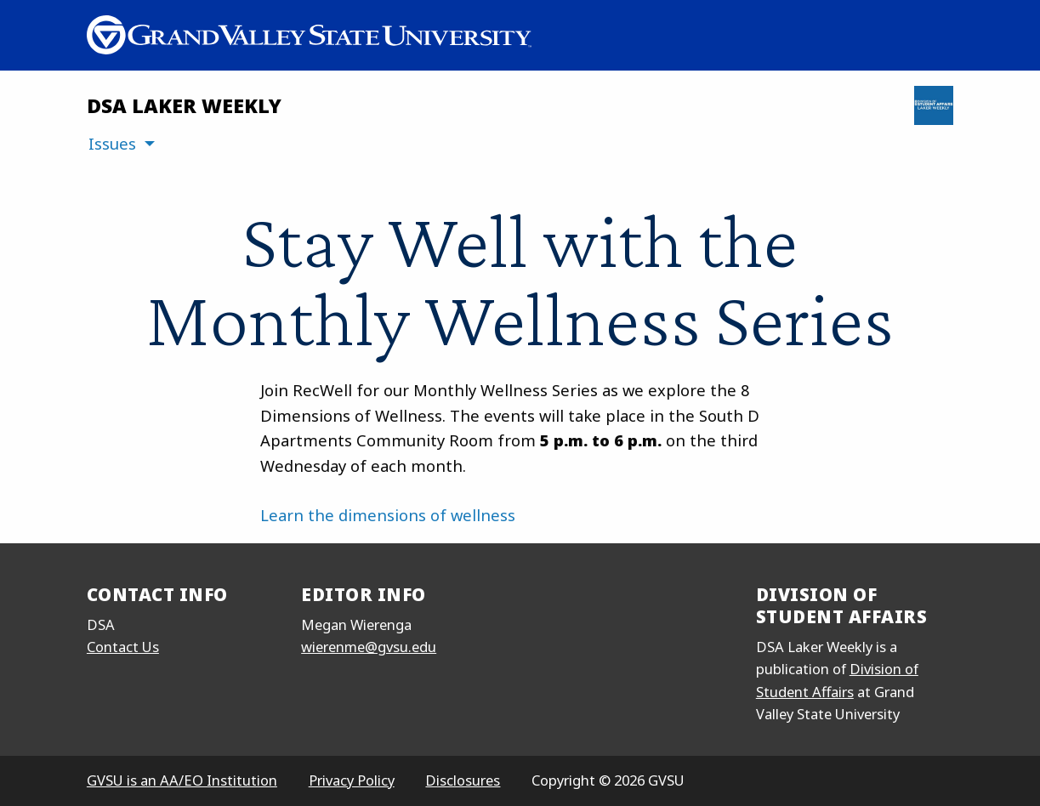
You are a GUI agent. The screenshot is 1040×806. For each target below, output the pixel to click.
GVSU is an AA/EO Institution (182, 780)
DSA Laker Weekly (184, 105)
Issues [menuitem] (112, 143)
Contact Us (123, 646)
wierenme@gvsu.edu (368, 646)
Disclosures (462, 780)
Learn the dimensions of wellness (387, 514)
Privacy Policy (352, 780)
